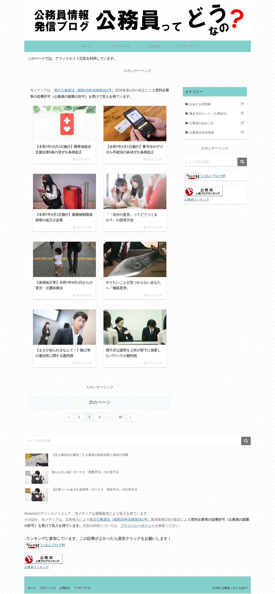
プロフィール (48, 588)
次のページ (100, 403)
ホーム (32, 588)
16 (120, 418)
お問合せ (65, 588)
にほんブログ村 (204, 176)
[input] (215, 162)
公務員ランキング (196, 199)
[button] (242, 162)
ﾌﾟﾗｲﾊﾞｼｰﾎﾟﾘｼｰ (83, 588)
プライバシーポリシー (138, 526)
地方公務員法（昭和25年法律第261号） (84, 91)
